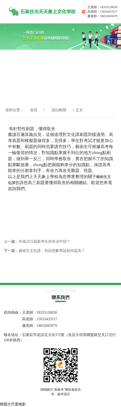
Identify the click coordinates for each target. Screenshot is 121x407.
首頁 (33, 110)
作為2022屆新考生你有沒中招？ (44, 241)
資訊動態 (59, 110)
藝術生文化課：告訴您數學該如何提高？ (52, 251)
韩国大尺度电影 (13, 404)
